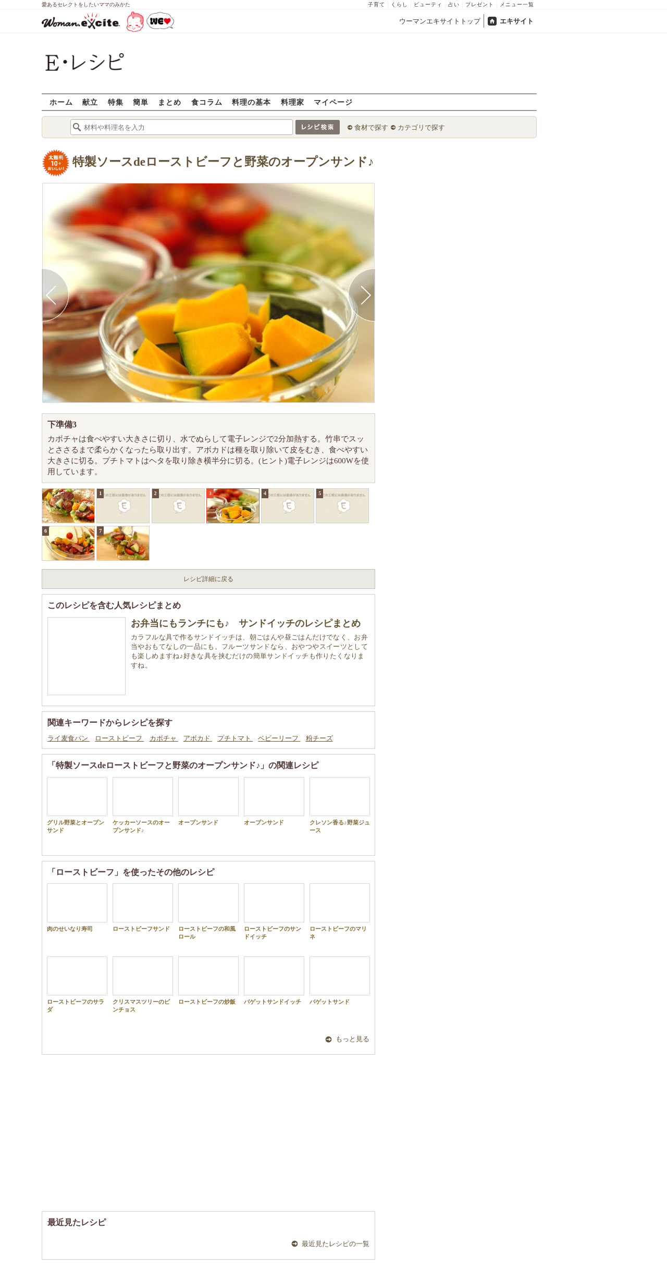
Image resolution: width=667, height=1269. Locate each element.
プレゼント (479, 4)
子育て (376, 4)
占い (454, 4)
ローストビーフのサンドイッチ (274, 911)
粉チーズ (319, 738)
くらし (399, 4)
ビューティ (428, 4)
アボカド (197, 738)
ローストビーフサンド (143, 907)
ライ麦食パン (68, 738)
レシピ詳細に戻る (208, 579)
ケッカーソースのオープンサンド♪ (143, 805)
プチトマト (235, 738)
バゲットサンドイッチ (274, 980)
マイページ (333, 102)
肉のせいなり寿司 (77, 907)
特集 (115, 102)
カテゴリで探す (421, 127)
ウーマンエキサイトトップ (439, 21)
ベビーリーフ (279, 738)
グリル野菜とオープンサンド (77, 805)
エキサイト (517, 21)
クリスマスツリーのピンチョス (143, 984)
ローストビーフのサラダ (77, 984)
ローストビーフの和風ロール (208, 911)
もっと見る (352, 1039)
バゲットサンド (340, 980)
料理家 (292, 102)
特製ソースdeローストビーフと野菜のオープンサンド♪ (223, 161)
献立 (90, 102)
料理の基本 (251, 102)
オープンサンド (208, 801)
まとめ (169, 102)
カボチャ (164, 738)
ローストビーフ (119, 738)
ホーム (61, 102)
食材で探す (371, 127)
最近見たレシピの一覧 (335, 1244)
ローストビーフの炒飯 (208, 980)
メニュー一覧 (517, 4)
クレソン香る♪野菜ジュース (340, 805)
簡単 (141, 102)
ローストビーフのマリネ (340, 911)
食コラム (207, 102)
